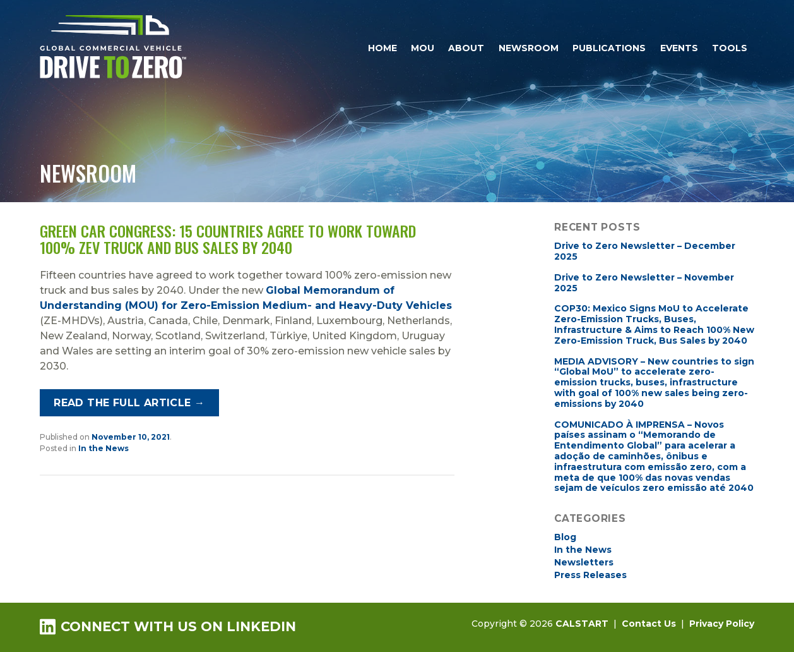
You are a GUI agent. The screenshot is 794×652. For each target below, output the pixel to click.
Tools (729, 48)
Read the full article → (129, 403)
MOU (422, 48)
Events (679, 48)
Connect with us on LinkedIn (168, 626)
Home (382, 48)
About (466, 48)
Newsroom (529, 48)
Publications (609, 48)
